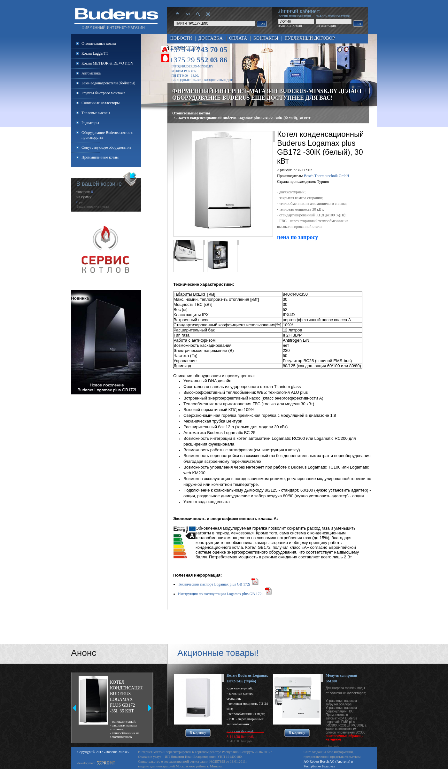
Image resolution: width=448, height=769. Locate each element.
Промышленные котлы (100, 157)
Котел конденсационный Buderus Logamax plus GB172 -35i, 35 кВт (126, 696)
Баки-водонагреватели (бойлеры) (108, 83)
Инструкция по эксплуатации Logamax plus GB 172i (220, 594)
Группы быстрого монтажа (103, 93)
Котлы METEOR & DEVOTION (107, 63)
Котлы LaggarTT (94, 53)
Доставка (210, 38)
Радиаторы (90, 122)
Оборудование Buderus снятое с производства (107, 135)
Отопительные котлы (191, 113)
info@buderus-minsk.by (192, 66)
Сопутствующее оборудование (106, 147)
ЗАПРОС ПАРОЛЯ (290, 25)
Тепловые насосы (95, 113)
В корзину (197, 732)
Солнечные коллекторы (100, 103)
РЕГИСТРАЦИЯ (326, 25)
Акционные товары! (218, 653)
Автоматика (91, 73)
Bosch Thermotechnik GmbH (326, 176)
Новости (181, 38)
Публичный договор (310, 38)
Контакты (265, 38)
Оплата (238, 38)
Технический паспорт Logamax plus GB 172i (214, 584)
